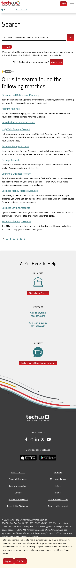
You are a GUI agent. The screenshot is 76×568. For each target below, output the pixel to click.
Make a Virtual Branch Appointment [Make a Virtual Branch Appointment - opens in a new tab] (38, 363)
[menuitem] (10, 3)
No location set (21, 9)
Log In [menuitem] (63, 3)
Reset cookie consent (58, 506)
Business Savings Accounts (16, 208)
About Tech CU (18, 472)
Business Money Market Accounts (20, 191)
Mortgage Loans (58, 479)
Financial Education (18, 486)
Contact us (56, 62)
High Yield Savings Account (16, 129)
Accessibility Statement (18, 506)
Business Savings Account (15, 146)
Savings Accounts (11, 160)
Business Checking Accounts (16, 221)
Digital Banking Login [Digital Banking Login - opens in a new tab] (58, 499)
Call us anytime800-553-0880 (38, 314)
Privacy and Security (18, 499)
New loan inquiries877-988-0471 (38, 324)
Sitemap (58, 472)
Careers (18, 492)
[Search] (34, 37)
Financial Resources (18, 479)
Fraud (58, 492)
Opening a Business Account (16, 174)
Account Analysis (11, 109)
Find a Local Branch (38, 293)
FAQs (58, 486)
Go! (70, 37)
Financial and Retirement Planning (20, 95)
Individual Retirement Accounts (18, 122)
